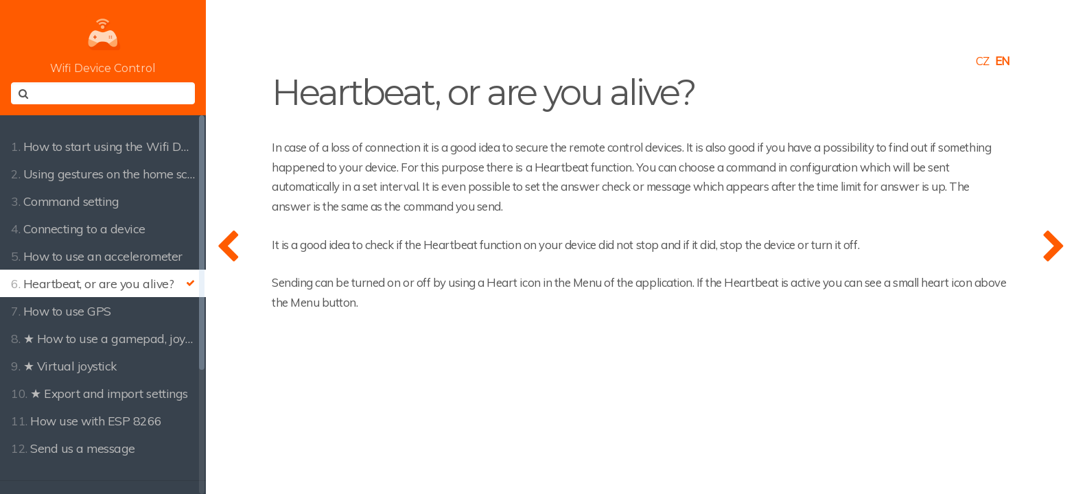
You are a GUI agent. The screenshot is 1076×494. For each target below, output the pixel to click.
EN (1002, 61)
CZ (983, 61)
